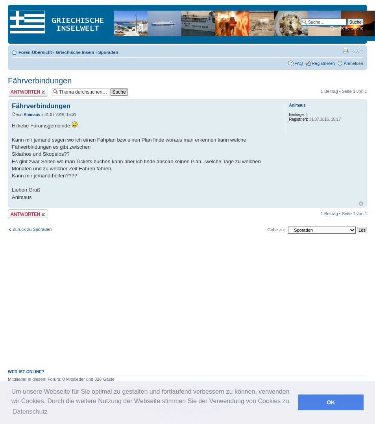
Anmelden (353, 63)
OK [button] (331, 402)
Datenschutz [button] (30, 411)
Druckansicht (345, 50)
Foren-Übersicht (35, 52)
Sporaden (108, 52)
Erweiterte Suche (346, 28)
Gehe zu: (276, 229)
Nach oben (361, 203)
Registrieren (323, 63)
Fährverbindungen (40, 80)
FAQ (298, 63)
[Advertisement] (187, 306)
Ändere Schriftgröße (357, 50)
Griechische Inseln (75, 52)
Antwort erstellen (28, 92)
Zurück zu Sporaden (32, 229)
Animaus (32, 114)
